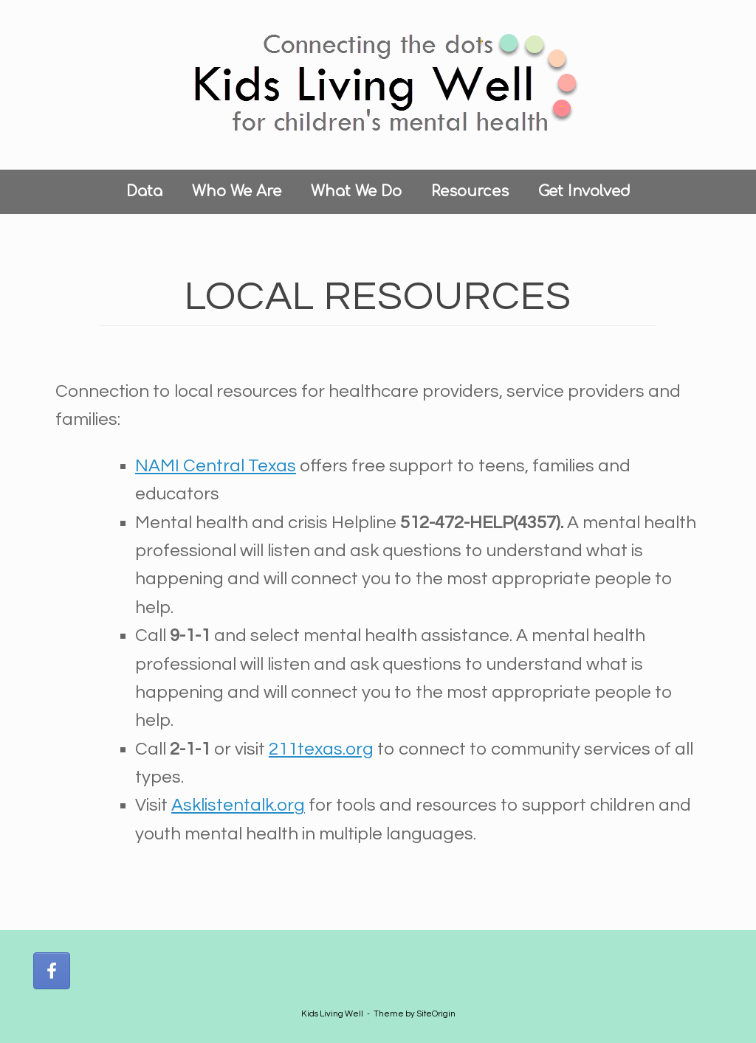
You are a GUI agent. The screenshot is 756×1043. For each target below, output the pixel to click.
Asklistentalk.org (238, 805)
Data (144, 191)
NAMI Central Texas (215, 466)
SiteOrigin (436, 1014)
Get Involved (584, 191)
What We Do (356, 191)
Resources (470, 191)
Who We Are (236, 191)
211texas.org (321, 749)
